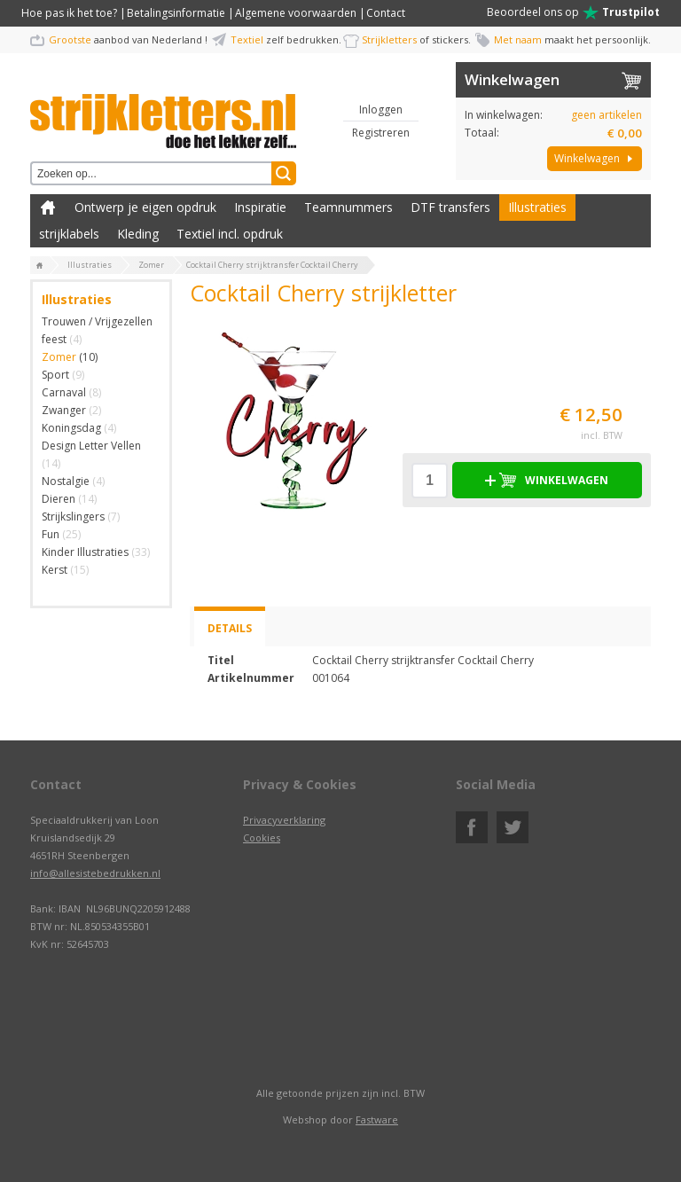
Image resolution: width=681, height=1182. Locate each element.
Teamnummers (348, 207)
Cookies (261, 837)
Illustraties (537, 207)
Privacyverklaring (284, 819)
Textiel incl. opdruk (229, 233)
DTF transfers (450, 207)
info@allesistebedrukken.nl (95, 873)
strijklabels (69, 233)
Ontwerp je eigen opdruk (145, 207)
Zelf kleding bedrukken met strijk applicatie (48, 207)
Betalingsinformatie (176, 12)
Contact (385, 12)
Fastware (377, 1119)
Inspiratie (260, 207)
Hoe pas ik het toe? (69, 12)
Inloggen (381, 109)
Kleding (138, 233)
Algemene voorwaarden (295, 12)
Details (229, 628)
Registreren (381, 132)
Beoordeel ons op (573, 12)
